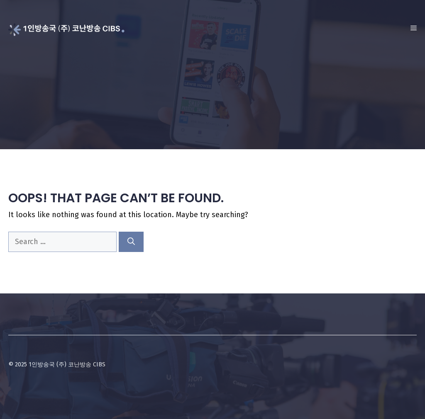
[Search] (131, 242)
